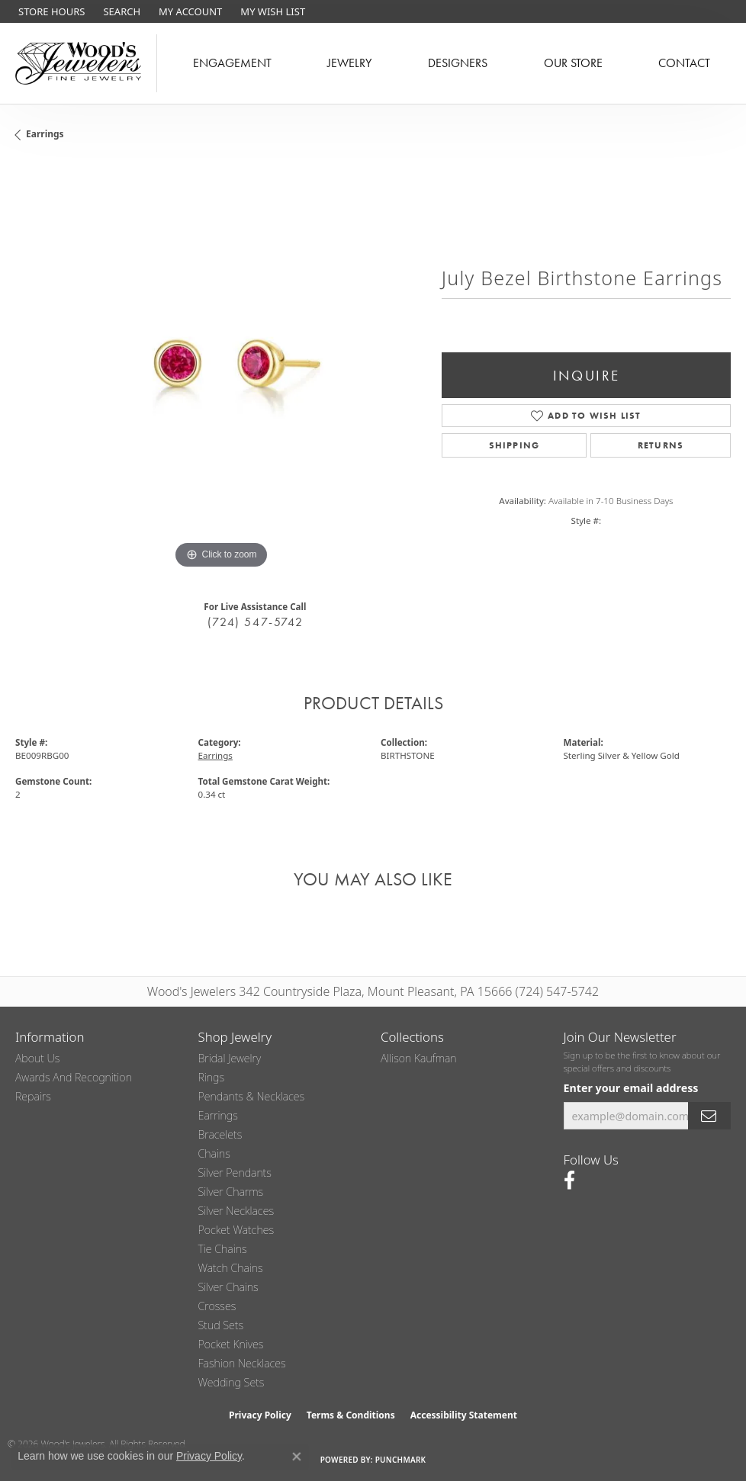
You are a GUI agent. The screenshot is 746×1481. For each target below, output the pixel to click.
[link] (50, 11)
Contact (684, 63)
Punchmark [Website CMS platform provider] (400, 1459)
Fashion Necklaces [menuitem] (242, 1363)
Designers (457, 63)
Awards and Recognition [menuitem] (73, 1077)
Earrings (45, 133)
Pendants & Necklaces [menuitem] (251, 1096)
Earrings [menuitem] (218, 1115)
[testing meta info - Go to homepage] (78, 63)
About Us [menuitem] (37, 1058)
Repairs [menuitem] (33, 1096)
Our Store (573, 63)
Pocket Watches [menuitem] (236, 1229)
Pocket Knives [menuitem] (231, 1344)
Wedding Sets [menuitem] (231, 1382)
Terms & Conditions (351, 1415)
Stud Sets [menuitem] (221, 1325)
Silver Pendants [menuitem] (235, 1172)
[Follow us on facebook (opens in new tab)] (569, 1180)
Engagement (232, 63)
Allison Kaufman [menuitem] (419, 1058)
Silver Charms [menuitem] (231, 1191)
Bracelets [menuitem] (220, 1134)
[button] (120, 11)
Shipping (514, 445)
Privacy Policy (260, 1415)
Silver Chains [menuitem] (228, 1287)
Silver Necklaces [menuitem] (236, 1210)
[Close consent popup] (296, 1456)
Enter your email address (631, 1088)
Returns (660, 445)
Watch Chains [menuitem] (230, 1268)
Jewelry (349, 63)
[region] (220, 367)
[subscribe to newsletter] (709, 1116)
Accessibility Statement (463, 1415)
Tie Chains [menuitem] (222, 1249)
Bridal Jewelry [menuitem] (230, 1058)
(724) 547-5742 (255, 622)
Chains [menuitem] (214, 1153)
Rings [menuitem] (211, 1077)
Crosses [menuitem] (217, 1306)
